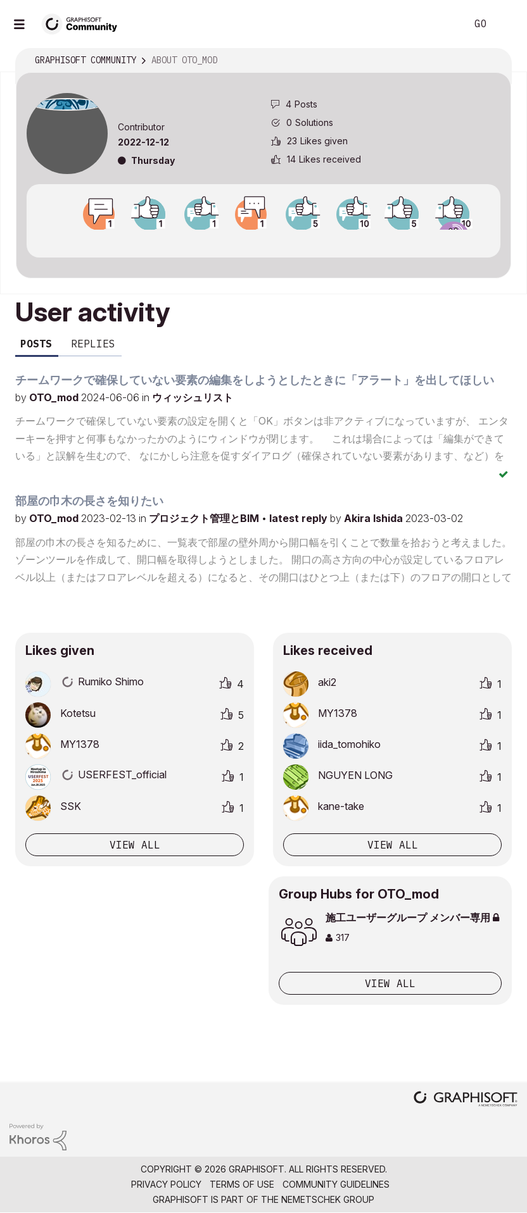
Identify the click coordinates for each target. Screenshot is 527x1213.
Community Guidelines (336, 1184)
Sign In (506, 24)
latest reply (299, 518)
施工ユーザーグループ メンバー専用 (412, 917)
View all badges (263, 241)
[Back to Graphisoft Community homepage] (83, 23)
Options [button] (493, 60)
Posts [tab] (36, 343)
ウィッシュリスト (192, 397)
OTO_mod (55, 397)
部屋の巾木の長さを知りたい (89, 500)
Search (443, 24)
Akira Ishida (374, 518)
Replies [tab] (93, 343)
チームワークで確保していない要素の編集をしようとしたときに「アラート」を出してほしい (254, 380)
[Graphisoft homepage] (465, 1100)
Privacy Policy (166, 1184)
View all (135, 844)
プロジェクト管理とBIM (205, 518)
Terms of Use (242, 1184)
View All (390, 983)
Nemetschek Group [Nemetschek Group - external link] (327, 1199)
